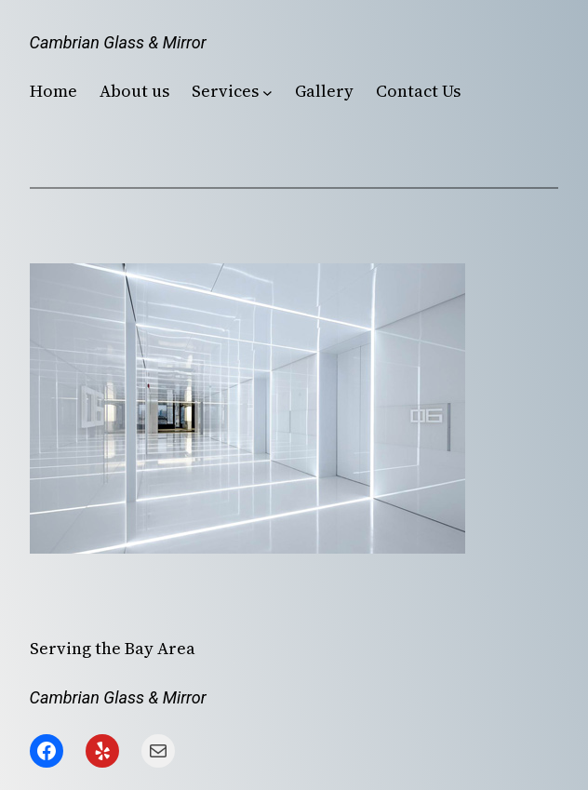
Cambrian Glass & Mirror (118, 42)
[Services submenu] (267, 92)
